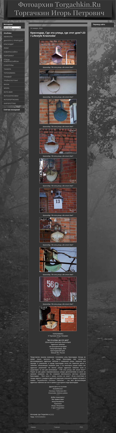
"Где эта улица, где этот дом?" (72, 370)
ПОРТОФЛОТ (9, 56)
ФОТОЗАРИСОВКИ (11, 96)
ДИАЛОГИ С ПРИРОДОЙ (13, 40)
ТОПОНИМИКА (40, 417)
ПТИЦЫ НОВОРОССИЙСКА (11, 60)
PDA (81, 427)
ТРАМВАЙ (7, 77)
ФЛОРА (6, 88)
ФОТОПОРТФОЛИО (11, 100)
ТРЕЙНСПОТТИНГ (11, 80)
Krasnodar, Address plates (58, 393)
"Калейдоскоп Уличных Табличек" (50, 380)
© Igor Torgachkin (58, 408)
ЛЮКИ (6, 48)
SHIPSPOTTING (10, 103)
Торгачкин (58, 403)
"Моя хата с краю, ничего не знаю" (55, 376)
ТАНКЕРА (7, 69)
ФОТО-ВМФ (8, 92)
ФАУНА (6, 84)
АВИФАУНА (8, 37)
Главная (57, 427)
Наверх (33, 427)
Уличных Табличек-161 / (58, 391)
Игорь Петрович (58, 406)
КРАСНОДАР (9, 44)
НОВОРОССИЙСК (11, 52)
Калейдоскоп (58, 389)
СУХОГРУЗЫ (8, 65)
